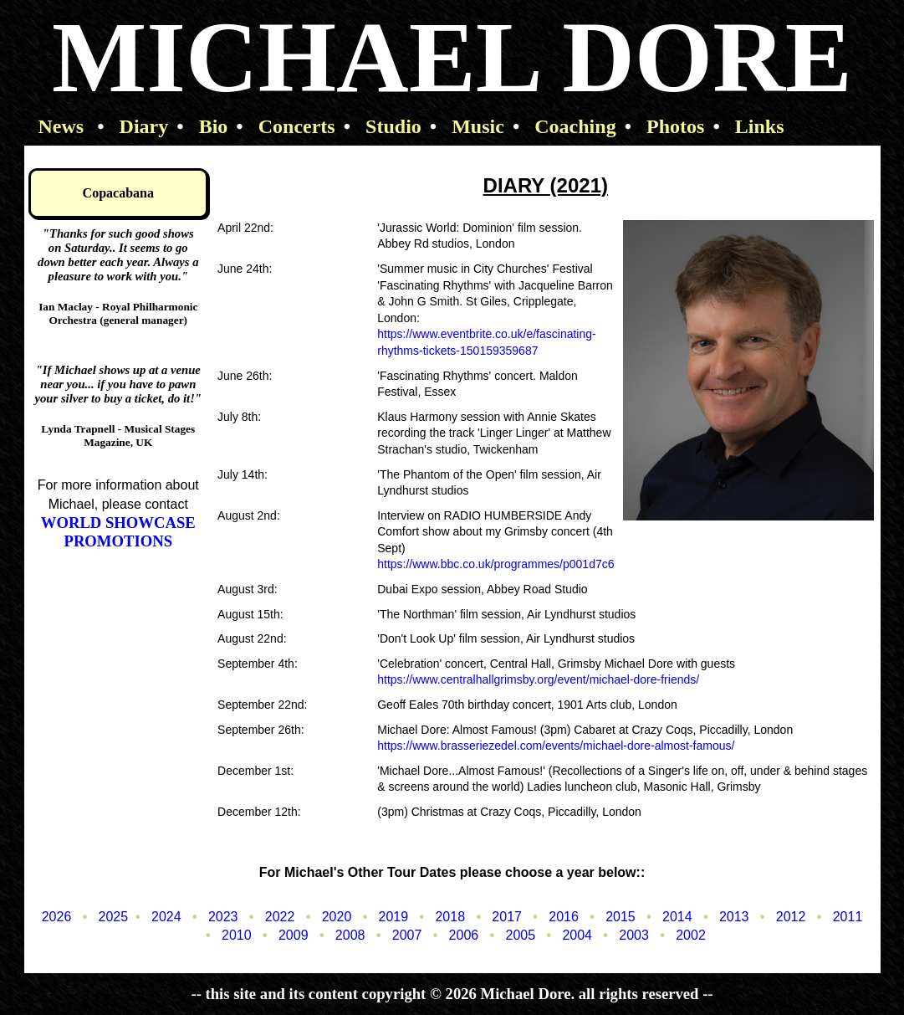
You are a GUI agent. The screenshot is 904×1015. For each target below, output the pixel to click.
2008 (338, 935)
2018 (438, 917)
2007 (395, 935)
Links (748, 126)
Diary (132, 126)
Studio (382, 126)
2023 (211, 917)
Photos (665, 126)
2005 (509, 935)
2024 (154, 917)
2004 (565, 935)
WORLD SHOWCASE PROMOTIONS (118, 532)
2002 (678, 935)
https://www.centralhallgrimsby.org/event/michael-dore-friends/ (538, 679)
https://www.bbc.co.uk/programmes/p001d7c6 (495, 564)
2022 (268, 917)
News (58, 126)
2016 (551, 917)
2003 (621, 935)
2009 (281, 935)
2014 (665, 917)
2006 (452, 935)
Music (467, 126)
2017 (495, 917)
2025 (101, 917)
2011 (836, 917)
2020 (325, 917)
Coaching (564, 126)
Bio (201, 126)
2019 (381, 917)
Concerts (285, 126)
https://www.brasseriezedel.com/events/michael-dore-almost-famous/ (555, 745)
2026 (57, 917)
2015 (608, 917)
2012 (779, 917)
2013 (722, 917)
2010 (224, 935)
